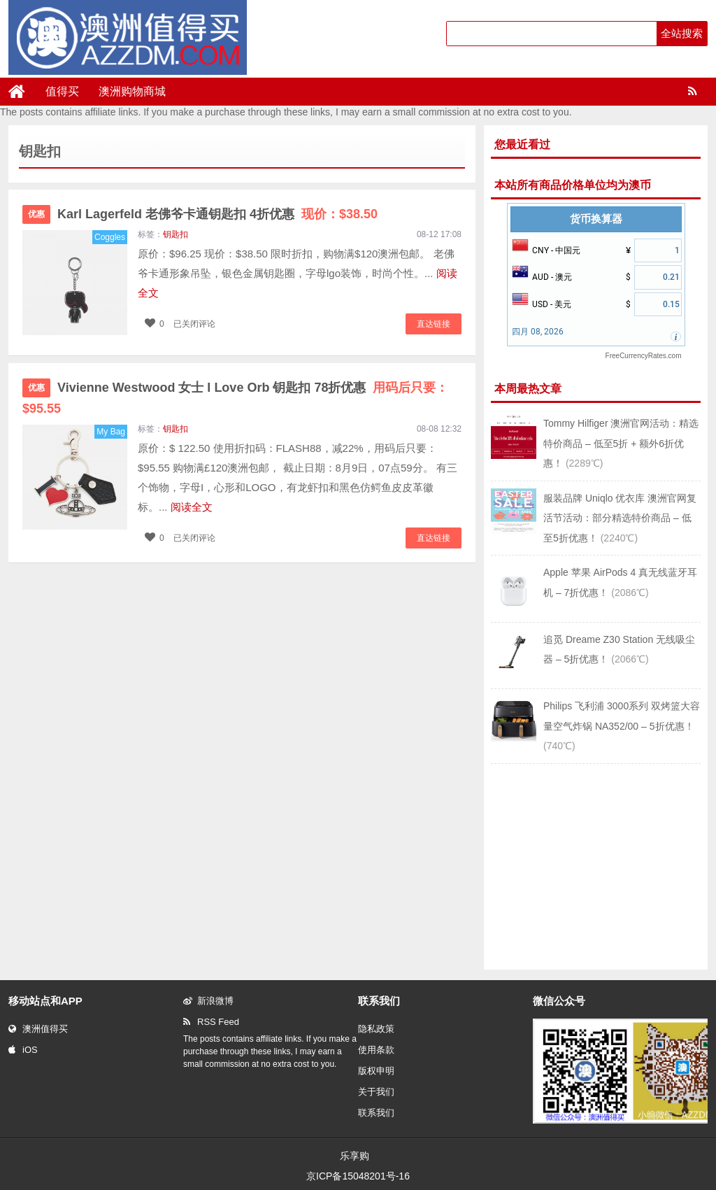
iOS (23, 1049)
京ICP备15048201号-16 (358, 1176)
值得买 (62, 91)
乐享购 (354, 1155)
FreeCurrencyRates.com (644, 356)
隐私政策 (376, 1028)
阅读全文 (192, 507)
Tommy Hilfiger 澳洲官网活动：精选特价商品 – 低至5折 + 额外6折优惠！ (621, 443)
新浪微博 (208, 1001)
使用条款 (376, 1049)
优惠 (36, 214)
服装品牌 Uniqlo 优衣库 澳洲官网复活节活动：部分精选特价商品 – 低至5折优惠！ (619, 518)
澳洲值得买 (38, 1028)
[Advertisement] (596, 865)
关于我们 (376, 1091)
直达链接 (433, 324)
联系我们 (376, 1112)
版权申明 (376, 1070)
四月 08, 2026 (538, 332)
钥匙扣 (175, 234)
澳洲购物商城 (132, 91)
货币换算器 (596, 219)
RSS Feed (211, 1022)
